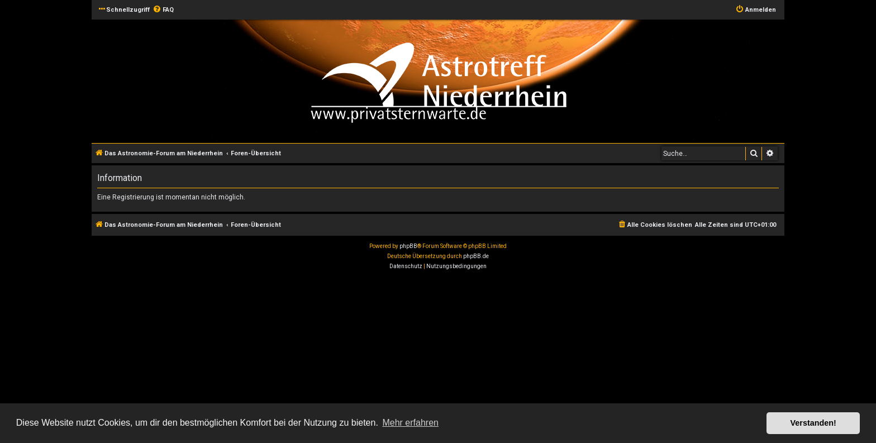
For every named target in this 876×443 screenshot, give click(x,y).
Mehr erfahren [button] (410, 422)
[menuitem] (163, 10)
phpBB (408, 246)
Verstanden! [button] (813, 422)
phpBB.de (476, 256)
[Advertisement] (335, 358)
